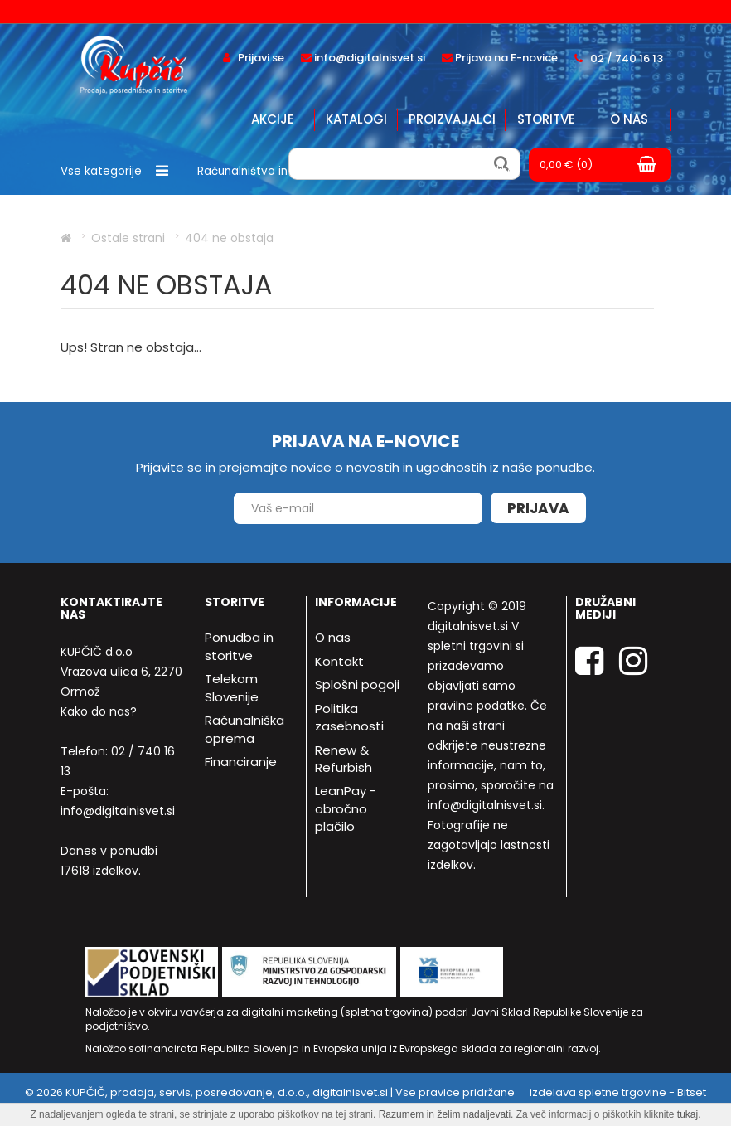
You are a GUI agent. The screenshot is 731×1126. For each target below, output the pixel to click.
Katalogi (356, 119)
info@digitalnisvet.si (118, 811)
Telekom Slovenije (232, 687)
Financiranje (241, 761)
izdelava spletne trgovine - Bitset (618, 1092)
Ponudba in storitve (239, 646)
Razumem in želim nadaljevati (445, 1114)
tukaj (687, 1114)
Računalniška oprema (244, 728)
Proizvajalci (452, 119)
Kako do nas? (99, 711)
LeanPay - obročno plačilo (345, 808)
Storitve (546, 119)
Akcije (272, 119)
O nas (629, 119)
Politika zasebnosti (349, 717)
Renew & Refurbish (343, 758)
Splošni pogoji (357, 684)
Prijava (538, 508)
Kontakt (339, 661)
